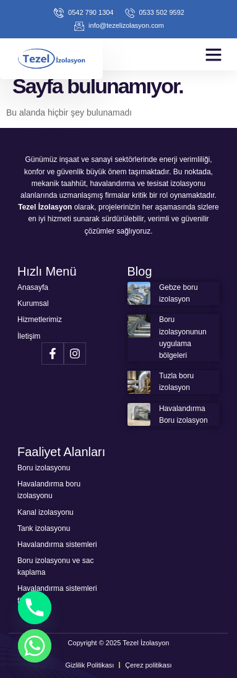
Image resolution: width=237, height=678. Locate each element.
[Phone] (34, 607)
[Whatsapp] (34, 646)
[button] (213, 54)
